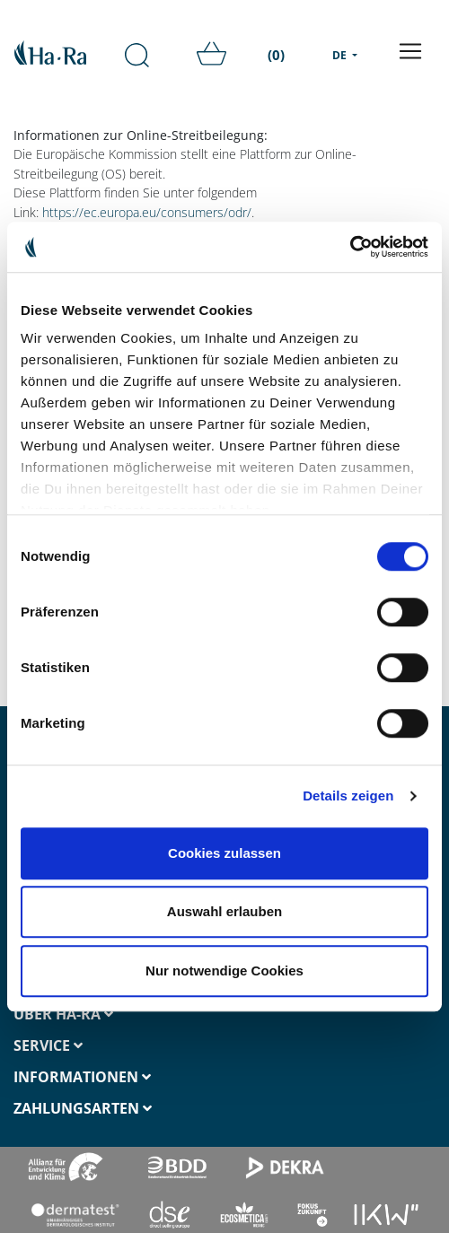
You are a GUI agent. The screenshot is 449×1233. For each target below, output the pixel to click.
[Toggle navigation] (410, 51)
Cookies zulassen (224, 853)
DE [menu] (340, 55)
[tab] (112, 1014)
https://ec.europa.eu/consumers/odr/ (146, 212)
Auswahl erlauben (224, 911)
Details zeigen (348, 795)
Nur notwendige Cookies (224, 970)
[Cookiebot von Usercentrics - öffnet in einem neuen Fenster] (349, 246)
